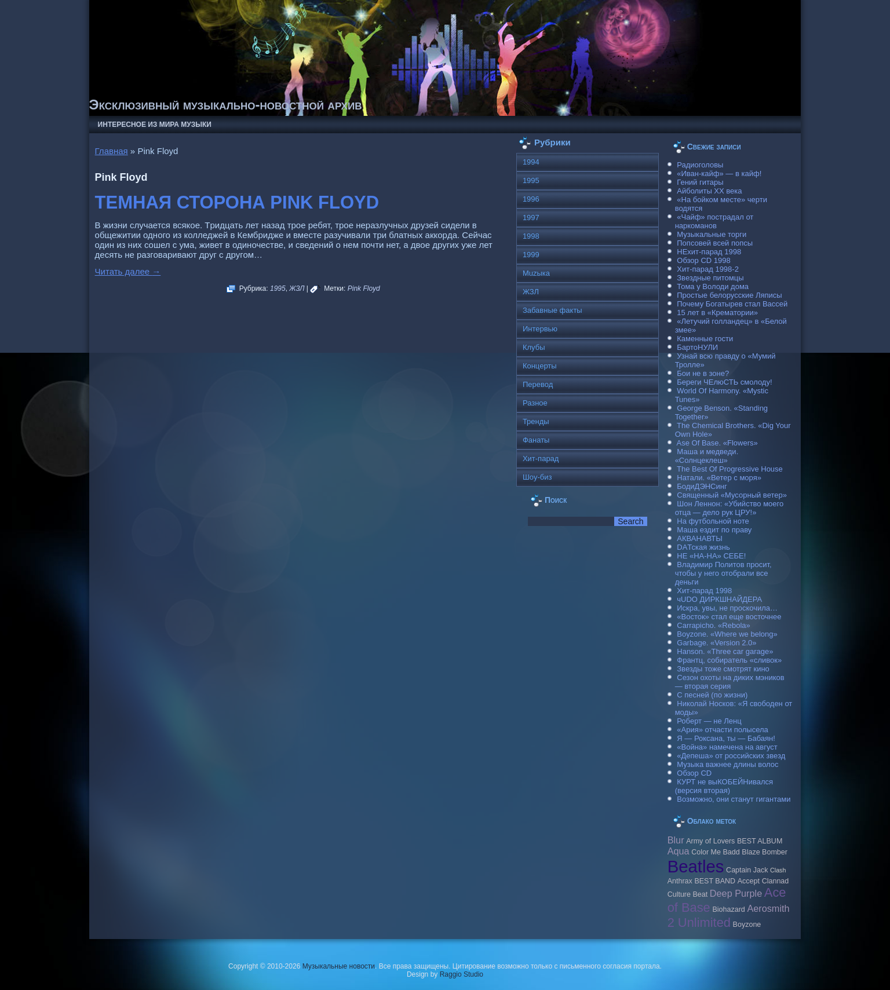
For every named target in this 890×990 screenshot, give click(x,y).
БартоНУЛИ (697, 347)
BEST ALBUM (759, 841)
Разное (535, 403)
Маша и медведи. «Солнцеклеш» (707, 456)
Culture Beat (688, 894)
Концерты (540, 365)
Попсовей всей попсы (715, 243)
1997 (531, 217)
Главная (111, 151)
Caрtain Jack (747, 870)
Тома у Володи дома (713, 286)
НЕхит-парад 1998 (709, 251)
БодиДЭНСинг (702, 486)
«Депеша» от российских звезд (731, 755)
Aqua (679, 851)
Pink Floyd (364, 288)
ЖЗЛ (296, 288)
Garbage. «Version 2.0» (716, 642)
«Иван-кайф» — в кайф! (719, 173)
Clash (778, 870)
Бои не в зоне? (703, 373)
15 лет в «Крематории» (717, 312)
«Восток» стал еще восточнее (729, 616)
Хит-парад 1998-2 (708, 269)
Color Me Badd (715, 852)
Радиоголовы (700, 164)
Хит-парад (541, 458)
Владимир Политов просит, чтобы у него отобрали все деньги (723, 573)
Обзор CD (694, 773)
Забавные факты (552, 310)
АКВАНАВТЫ (699, 538)
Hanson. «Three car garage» (725, 651)
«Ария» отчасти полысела (722, 729)
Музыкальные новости (338, 966)
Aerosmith (768, 908)
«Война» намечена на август (727, 747)
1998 (531, 236)
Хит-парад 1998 (704, 590)
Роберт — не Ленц (709, 721)
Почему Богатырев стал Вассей (732, 303)
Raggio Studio (461, 974)
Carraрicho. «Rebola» (713, 625)
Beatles (696, 866)
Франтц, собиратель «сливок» (729, 660)
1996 (531, 199)
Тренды (536, 421)
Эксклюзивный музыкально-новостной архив (225, 104)
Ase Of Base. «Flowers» (717, 443)
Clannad (775, 881)
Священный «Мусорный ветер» (732, 495)
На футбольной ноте (713, 521)
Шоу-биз (537, 477)
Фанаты (536, 440)
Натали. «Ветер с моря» (719, 477)
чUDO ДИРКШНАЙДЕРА (719, 599)
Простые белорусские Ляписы (729, 295)
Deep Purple (736, 893)
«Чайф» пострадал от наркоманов (714, 221)
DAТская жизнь (703, 547)
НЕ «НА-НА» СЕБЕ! (711, 555)
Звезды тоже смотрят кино (723, 668)
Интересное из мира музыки (154, 124)
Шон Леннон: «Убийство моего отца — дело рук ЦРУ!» (729, 508)
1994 (531, 162)
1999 (531, 254)
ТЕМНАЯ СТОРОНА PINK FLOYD (237, 202)
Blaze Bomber (764, 852)
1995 (278, 288)
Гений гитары (700, 182)
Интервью (540, 328)
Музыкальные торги (711, 234)
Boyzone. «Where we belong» (727, 634)
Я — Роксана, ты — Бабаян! (726, 738)
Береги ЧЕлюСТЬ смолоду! (724, 382)
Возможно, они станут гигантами (733, 799)
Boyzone (747, 924)
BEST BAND (714, 881)
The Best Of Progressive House (730, 469)
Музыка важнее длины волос (727, 764)
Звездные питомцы (710, 277)
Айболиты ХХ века (709, 191)
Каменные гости (705, 338)
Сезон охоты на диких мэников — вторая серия (730, 682)
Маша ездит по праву (714, 529)
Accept (749, 881)
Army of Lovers (710, 841)
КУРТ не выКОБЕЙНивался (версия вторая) (724, 786)
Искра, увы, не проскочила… (727, 608)
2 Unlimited (699, 922)
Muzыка (536, 273)
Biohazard (728, 909)
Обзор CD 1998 (703, 260)
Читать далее (128, 271)
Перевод (538, 384)
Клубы (534, 347)
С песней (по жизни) (712, 695)
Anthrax (680, 881)
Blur (676, 840)
